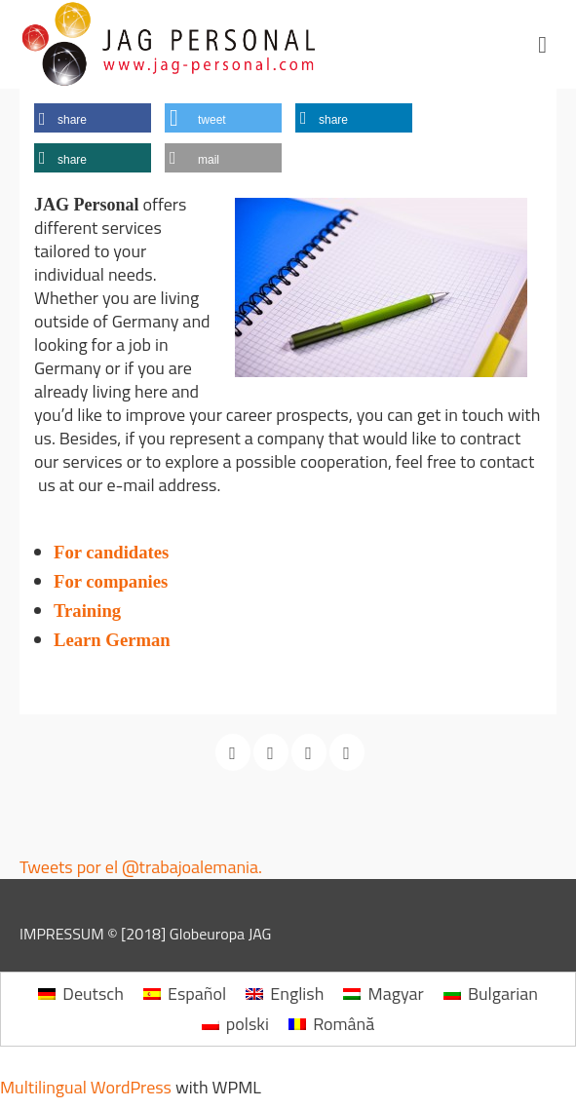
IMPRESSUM (61, 933)
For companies (111, 581)
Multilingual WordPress (86, 1087)
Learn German (112, 640)
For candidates (111, 552)
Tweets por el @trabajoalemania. (140, 867)
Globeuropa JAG (221, 933)
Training (153, 610)
